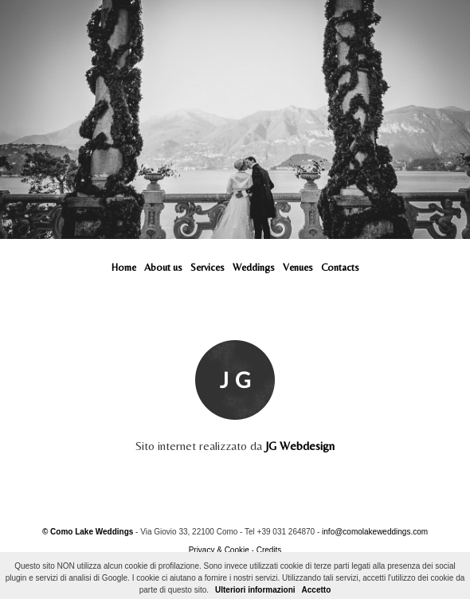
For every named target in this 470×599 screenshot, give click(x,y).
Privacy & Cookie (219, 550)
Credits (269, 550)
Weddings (254, 267)
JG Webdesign (300, 445)
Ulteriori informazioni (255, 589)
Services (207, 267)
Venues (298, 267)
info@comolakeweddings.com (375, 531)
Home (124, 267)
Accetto (316, 589)
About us (163, 267)
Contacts (340, 267)
